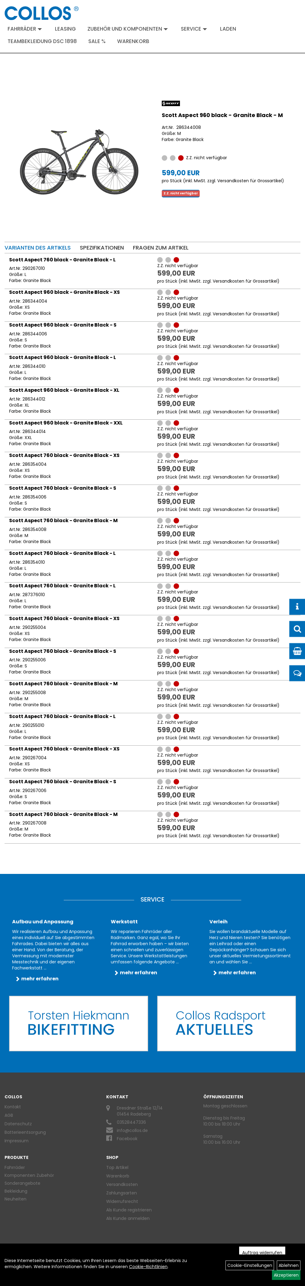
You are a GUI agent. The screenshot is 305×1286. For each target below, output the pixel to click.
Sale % (97, 41)
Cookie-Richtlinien (148, 1267)
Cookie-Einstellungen (249, 1265)
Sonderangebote (22, 1183)
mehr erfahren (40, 978)
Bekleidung (16, 1191)
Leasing (65, 28)
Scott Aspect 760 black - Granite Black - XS (64, 455)
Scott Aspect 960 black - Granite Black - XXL (66, 422)
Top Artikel (117, 1167)
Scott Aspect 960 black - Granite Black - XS (64, 292)
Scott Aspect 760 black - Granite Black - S (62, 488)
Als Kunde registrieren (129, 1210)
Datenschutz (18, 1124)
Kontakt (13, 1107)
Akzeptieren (286, 1275)
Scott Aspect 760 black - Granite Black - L (62, 259)
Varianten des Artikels (38, 247)
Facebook (127, 1139)
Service (194, 28)
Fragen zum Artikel (160, 247)
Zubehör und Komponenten (127, 28)
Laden (228, 28)
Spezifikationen (102, 247)
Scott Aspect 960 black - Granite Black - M (222, 115)
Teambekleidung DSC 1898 (42, 41)
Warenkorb (133, 41)
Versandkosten (122, 1184)
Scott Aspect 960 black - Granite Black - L (62, 357)
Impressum (17, 1141)
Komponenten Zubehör (29, 1175)
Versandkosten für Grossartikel (249, 181)
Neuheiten (15, 1199)
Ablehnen (289, 1265)
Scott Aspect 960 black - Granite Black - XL (64, 390)
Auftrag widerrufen (262, 1253)
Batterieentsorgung (25, 1132)
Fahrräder (25, 28)
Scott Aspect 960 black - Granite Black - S (63, 324)
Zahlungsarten (121, 1193)
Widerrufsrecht (122, 1201)
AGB (9, 1115)
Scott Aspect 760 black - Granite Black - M (63, 520)
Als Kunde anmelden (128, 1218)
